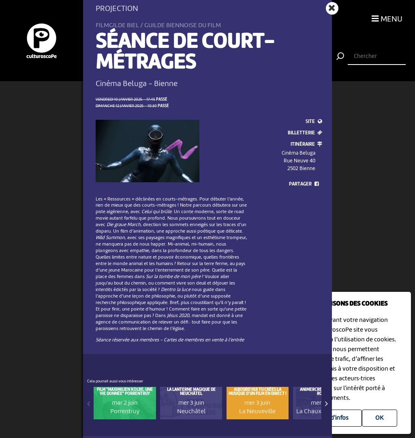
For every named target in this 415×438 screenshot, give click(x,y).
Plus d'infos (333, 418)
